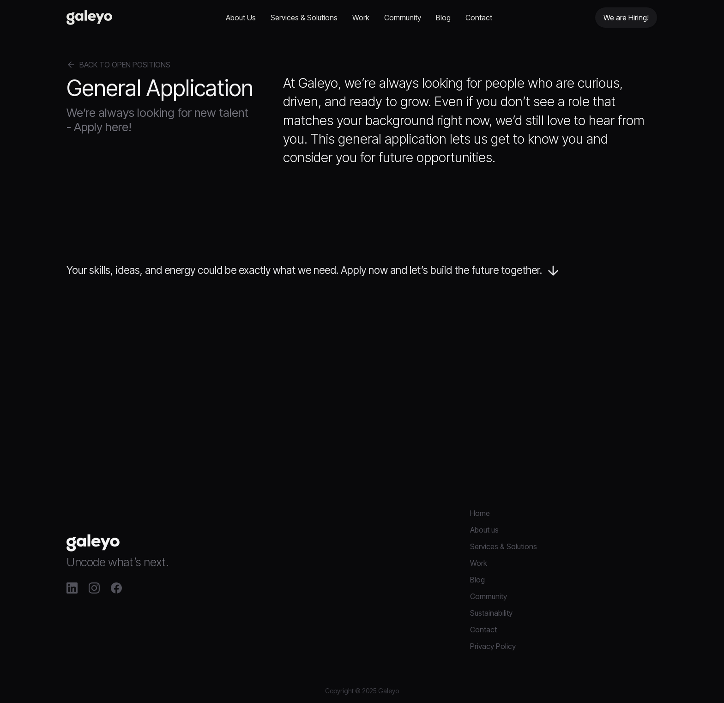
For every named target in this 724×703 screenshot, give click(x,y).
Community (402, 17)
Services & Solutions (304, 17)
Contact (478, 17)
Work (360, 17)
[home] (89, 17)
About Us (241, 17)
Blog (443, 17)
